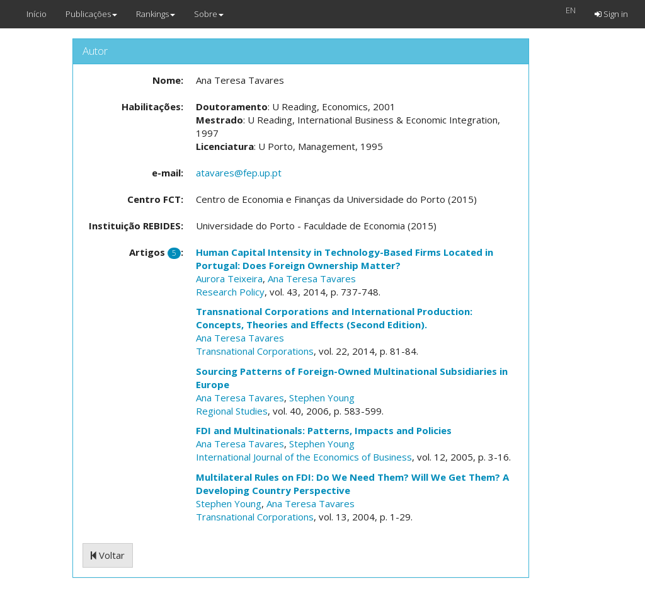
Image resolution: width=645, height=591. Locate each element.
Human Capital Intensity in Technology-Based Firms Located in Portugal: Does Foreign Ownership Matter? (344, 259)
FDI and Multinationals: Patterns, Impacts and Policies (324, 430)
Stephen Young (322, 397)
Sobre (209, 14)
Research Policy (230, 291)
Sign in (611, 14)
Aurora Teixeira (229, 278)
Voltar (108, 555)
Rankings (155, 14)
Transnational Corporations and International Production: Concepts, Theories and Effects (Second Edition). (334, 318)
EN (571, 10)
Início (36, 14)
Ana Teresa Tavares (312, 278)
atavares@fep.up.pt (239, 172)
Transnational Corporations (255, 351)
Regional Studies (232, 411)
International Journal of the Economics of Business (304, 456)
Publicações (91, 14)
